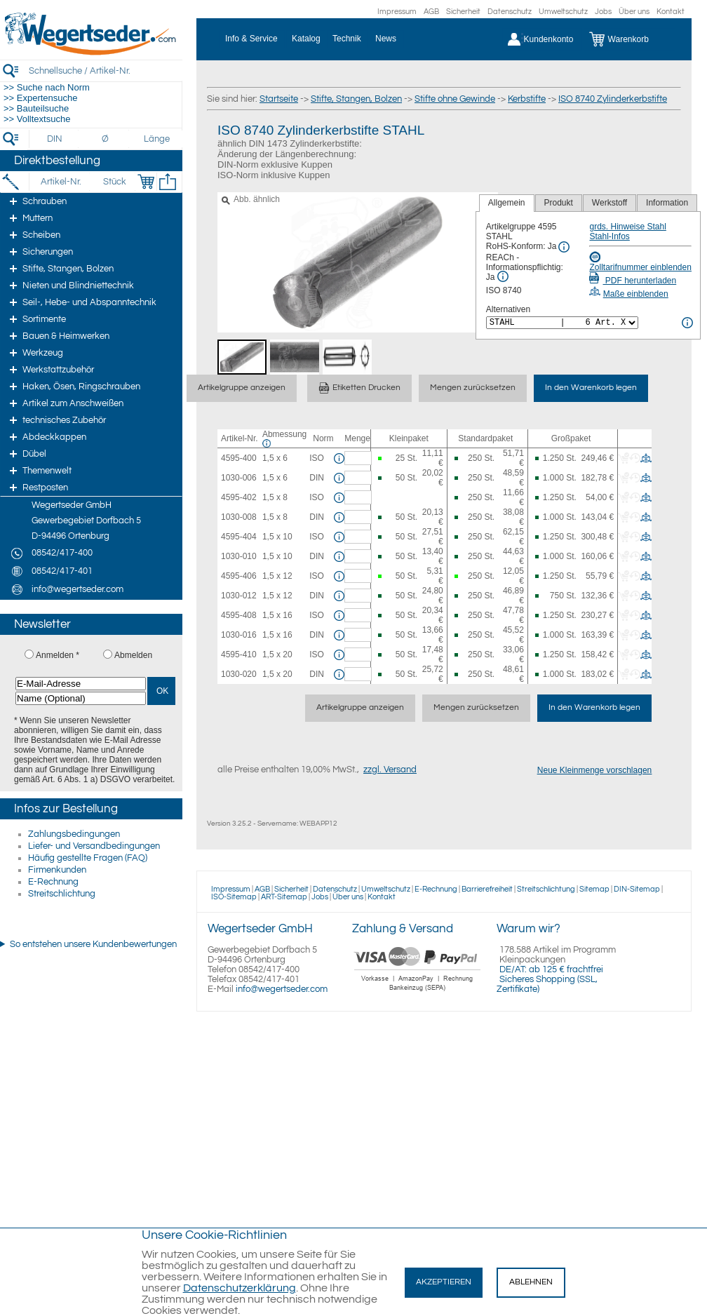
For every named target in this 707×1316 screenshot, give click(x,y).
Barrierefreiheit (487, 889)
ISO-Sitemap (234, 897)
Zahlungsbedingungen (74, 834)
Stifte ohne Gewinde (455, 99)
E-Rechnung (53, 882)
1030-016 (239, 635)
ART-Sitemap (284, 897)
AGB (431, 11)
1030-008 (239, 517)
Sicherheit (463, 11)
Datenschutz (509, 11)
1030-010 (239, 556)
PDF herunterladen (632, 281)
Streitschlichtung (61, 894)
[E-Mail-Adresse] (80, 683)
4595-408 (239, 615)
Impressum (397, 11)
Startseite (279, 99)
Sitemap (594, 889)
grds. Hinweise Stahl (627, 226)
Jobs (603, 11)
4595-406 (239, 576)
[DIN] (55, 138)
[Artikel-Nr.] (60, 181)
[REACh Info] (503, 276)
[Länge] (156, 138)
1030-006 (239, 478)
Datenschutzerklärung (239, 1288)
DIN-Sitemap (637, 889)
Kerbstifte (527, 99)
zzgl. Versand (390, 769)
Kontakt (670, 11)
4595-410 (239, 654)
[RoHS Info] (564, 247)
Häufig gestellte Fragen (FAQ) (87, 858)
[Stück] (114, 181)
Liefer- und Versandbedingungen (94, 846)
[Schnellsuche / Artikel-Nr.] (105, 70)
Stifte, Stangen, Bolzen (356, 99)
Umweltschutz (563, 11)
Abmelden (133, 655)
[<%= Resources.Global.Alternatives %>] (562, 322)
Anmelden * (57, 655)
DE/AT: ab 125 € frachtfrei (551, 969)
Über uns (634, 11)
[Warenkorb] (629, 39)
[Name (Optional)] (80, 698)
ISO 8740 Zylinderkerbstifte (612, 99)
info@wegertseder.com (282, 989)
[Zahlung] (417, 993)
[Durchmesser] (106, 138)
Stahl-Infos (609, 236)
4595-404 (239, 537)
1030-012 (239, 595)
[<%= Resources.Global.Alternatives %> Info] (687, 322)
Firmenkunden (57, 870)
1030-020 (239, 674)
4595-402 (239, 497)
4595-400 (239, 458)
